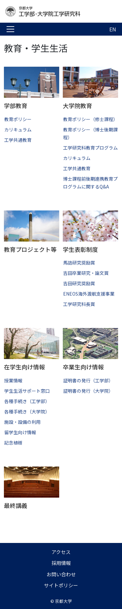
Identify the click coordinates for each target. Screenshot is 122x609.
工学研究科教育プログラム (90, 147)
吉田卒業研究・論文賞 (86, 273)
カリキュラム (18, 129)
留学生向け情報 (20, 432)
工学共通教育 (18, 140)
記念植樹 (13, 442)
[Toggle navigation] (10, 29)
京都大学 (63, 601)
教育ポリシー (18, 119)
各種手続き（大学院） (27, 411)
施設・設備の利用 (22, 422)
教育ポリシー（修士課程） (90, 119)
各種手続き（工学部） (27, 401)
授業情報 (13, 380)
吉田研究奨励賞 (79, 283)
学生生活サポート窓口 (27, 391)
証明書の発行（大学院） (88, 391)
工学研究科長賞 (79, 304)
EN (112, 29)
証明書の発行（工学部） (88, 380)
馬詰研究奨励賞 (79, 262)
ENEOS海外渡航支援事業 (89, 293)
